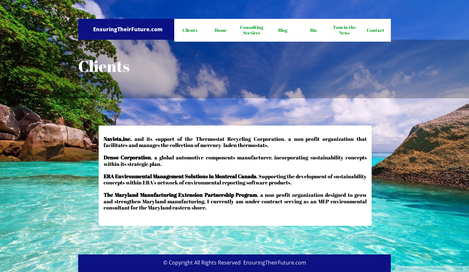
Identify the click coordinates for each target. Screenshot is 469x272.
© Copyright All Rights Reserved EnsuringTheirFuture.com (234, 262)
